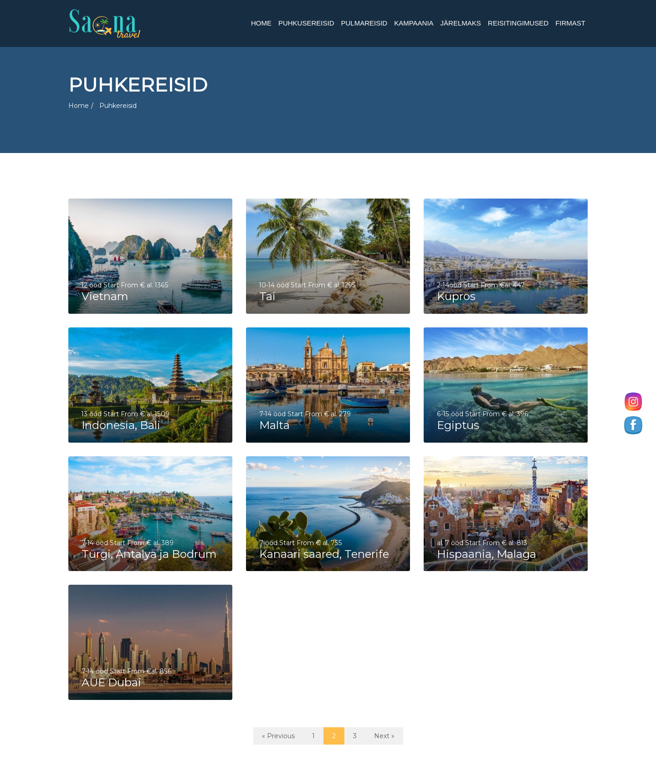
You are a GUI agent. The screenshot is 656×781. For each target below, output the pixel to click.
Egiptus (458, 424)
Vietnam (105, 296)
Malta (275, 424)
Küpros (456, 296)
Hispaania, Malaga (487, 553)
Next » (384, 736)
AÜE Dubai (112, 682)
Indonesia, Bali (121, 424)
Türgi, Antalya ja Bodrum (149, 553)
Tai (268, 296)
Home (78, 106)
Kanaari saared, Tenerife (325, 553)
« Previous (278, 736)
